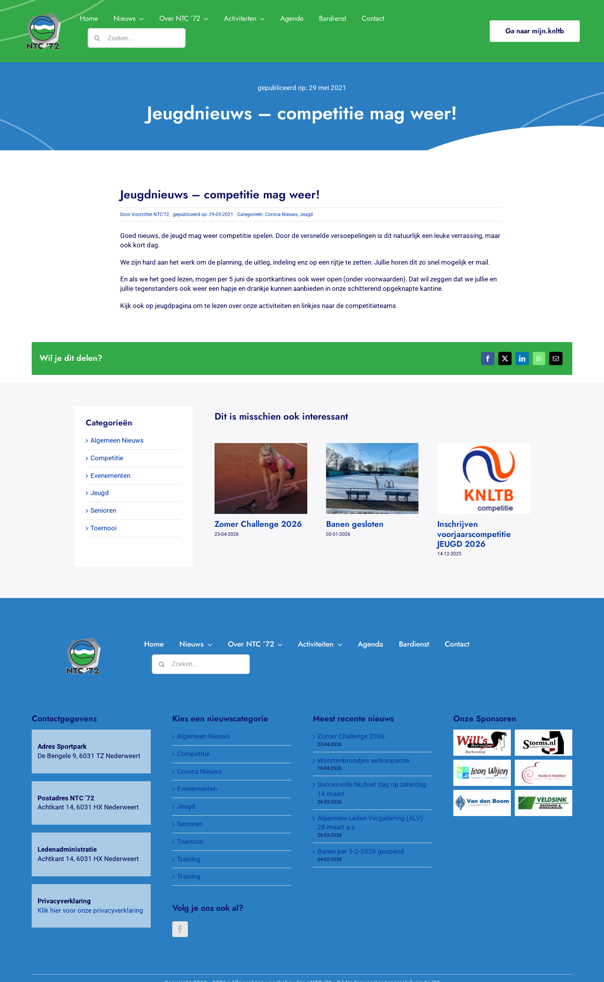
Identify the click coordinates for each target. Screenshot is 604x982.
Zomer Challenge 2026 (258, 524)
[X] (505, 358)
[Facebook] (487, 358)
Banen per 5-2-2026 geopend (360, 851)
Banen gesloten (355, 524)
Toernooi (103, 528)
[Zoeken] (97, 38)
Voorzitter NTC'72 (150, 214)
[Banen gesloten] (372, 447)
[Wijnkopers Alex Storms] (543, 734)
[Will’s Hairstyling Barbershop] (482, 734)
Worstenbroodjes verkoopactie (363, 760)
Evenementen (110, 475)
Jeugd (306, 214)
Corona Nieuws (281, 214)
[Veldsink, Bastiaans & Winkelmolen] (543, 794)
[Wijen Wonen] (482, 764)
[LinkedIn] (522, 358)
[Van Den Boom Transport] (482, 794)
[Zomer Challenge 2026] (261, 447)
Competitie (106, 458)
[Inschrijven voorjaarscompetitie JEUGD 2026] (483, 447)
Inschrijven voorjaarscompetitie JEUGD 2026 (474, 534)
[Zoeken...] (137, 38)
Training (188, 859)
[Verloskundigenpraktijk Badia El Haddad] (543, 764)
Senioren (103, 510)
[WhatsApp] (539, 358)
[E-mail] (555, 358)
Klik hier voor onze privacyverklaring (90, 910)
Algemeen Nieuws (117, 440)
